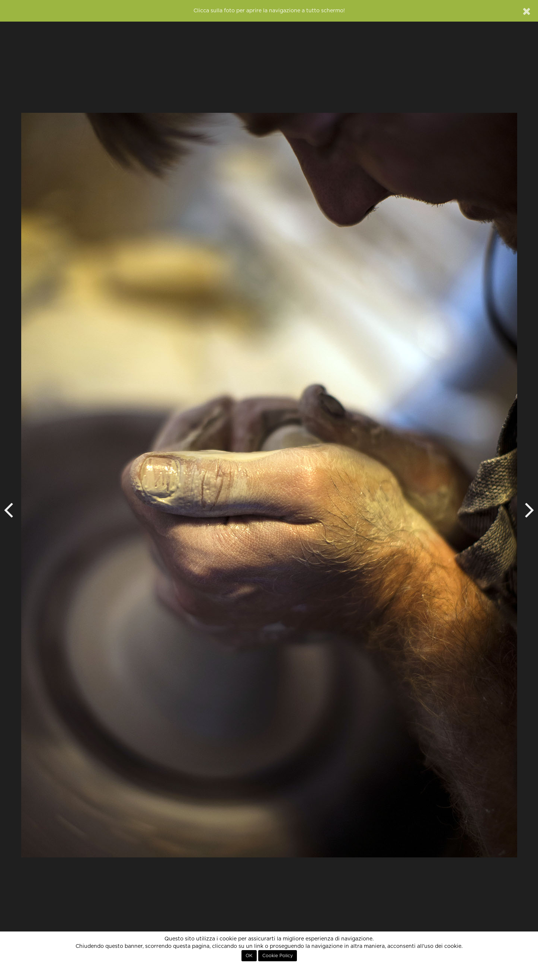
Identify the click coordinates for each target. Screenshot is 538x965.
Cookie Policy (277, 955)
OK (249, 955)
